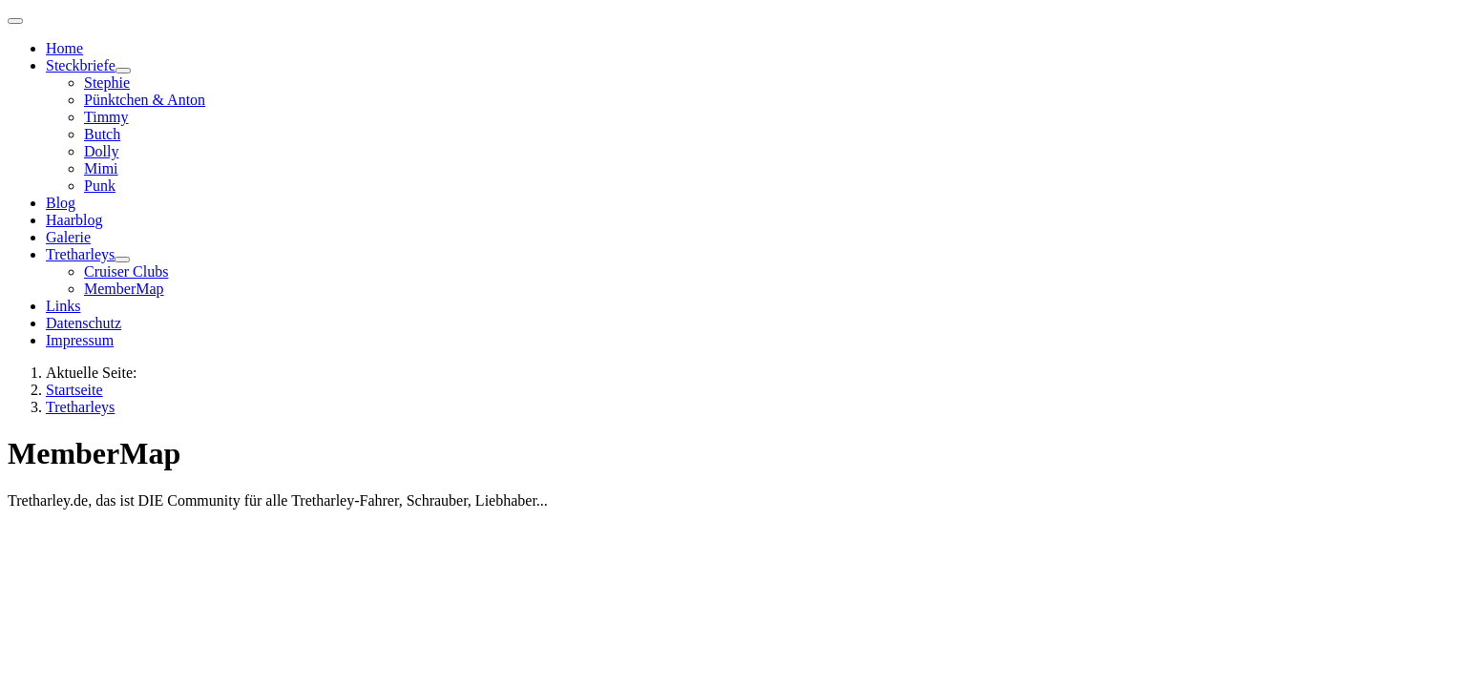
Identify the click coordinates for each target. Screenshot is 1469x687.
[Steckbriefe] (123, 70)
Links (63, 306)
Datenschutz (83, 323)
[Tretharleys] (122, 259)
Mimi (101, 168)
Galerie (68, 237)
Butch (102, 134)
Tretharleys (80, 254)
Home (64, 48)
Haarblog (74, 220)
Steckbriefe (80, 65)
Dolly (101, 151)
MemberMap (124, 289)
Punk (99, 185)
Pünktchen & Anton (144, 100)
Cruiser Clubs (126, 271)
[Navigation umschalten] (15, 21)
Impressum (80, 340)
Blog (60, 203)
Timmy (106, 117)
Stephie (107, 82)
